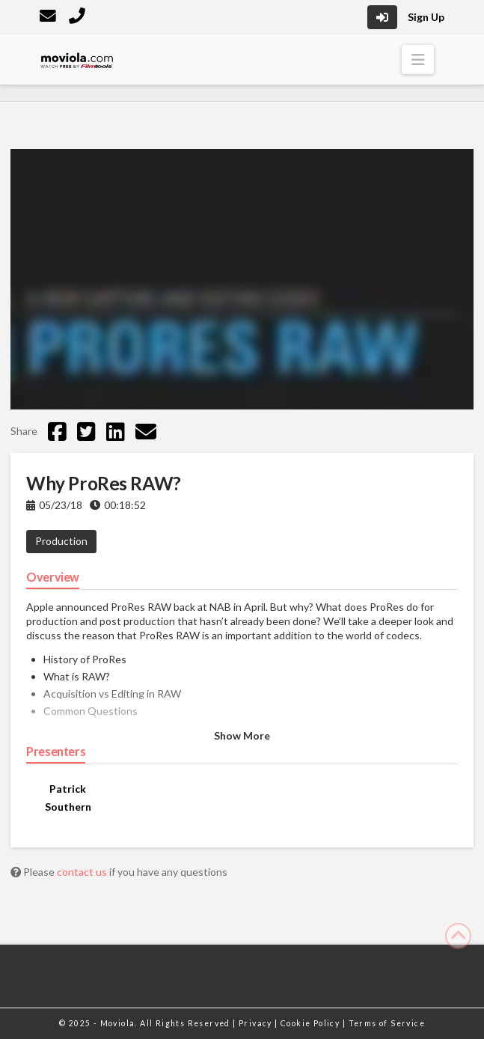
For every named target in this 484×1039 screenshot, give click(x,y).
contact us (83, 871)
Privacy (257, 1023)
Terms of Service (387, 1023)
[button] (418, 59)
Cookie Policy (312, 1023)
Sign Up (426, 16)
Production (61, 540)
